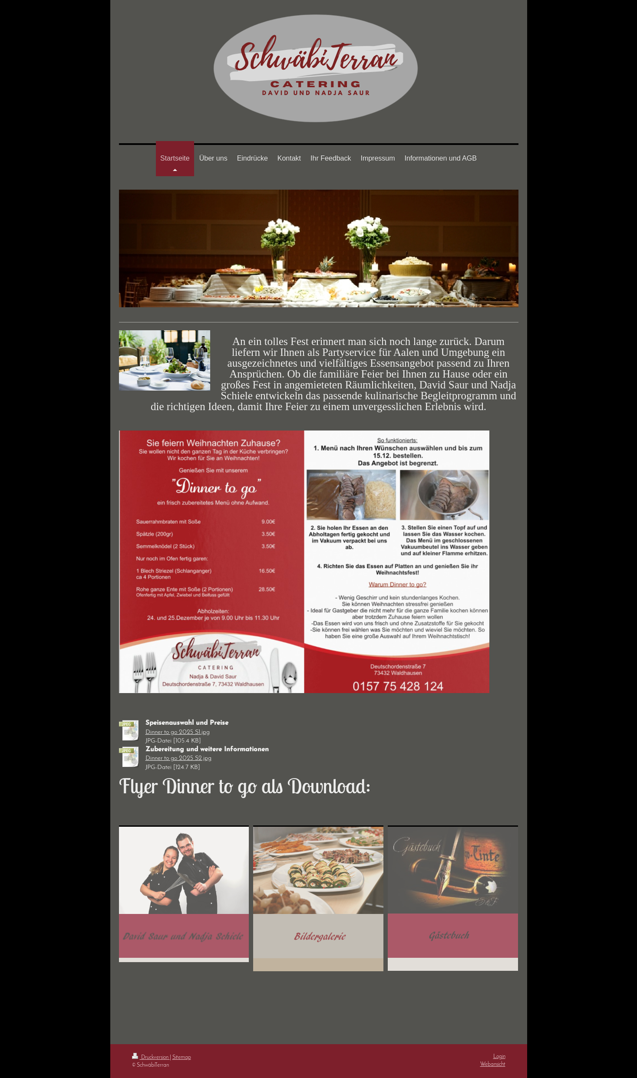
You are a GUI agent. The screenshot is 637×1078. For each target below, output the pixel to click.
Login (499, 1056)
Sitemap (181, 1057)
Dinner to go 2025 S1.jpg (177, 732)
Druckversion (151, 1057)
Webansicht (492, 1064)
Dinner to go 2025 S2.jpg (178, 758)
